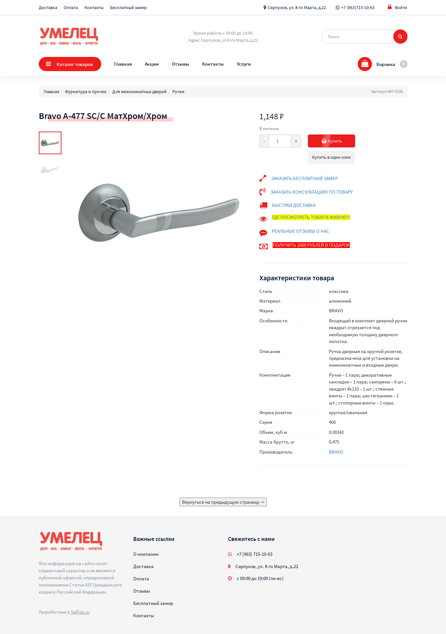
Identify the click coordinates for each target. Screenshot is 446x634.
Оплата (71, 7)
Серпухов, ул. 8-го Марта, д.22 (297, 7)
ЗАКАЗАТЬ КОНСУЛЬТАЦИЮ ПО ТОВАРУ (311, 192)
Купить (338, 141)
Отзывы (180, 64)
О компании (145, 554)
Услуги (244, 64)
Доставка (48, 7)
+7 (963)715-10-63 (358, 7)
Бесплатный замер (128, 7)
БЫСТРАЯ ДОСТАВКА (294, 205)
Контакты (93, 7)
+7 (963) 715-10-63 (254, 554)
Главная (123, 64)
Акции (152, 64)
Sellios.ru (80, 612)
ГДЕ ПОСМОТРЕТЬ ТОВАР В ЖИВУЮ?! (311, 217)
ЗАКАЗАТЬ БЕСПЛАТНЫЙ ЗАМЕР (304, 178)
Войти (397, 7)
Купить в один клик (331, 157)
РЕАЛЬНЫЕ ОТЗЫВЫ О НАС (300, 231)
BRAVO (336, 452)
